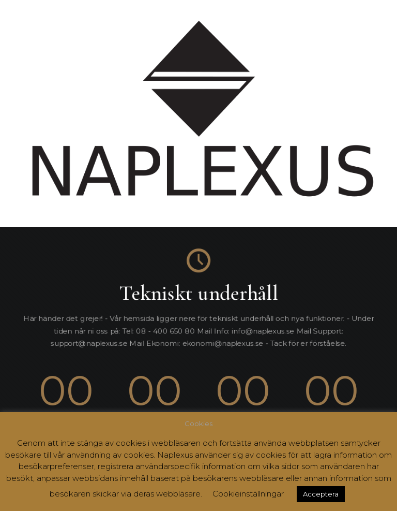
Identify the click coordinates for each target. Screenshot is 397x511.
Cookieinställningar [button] (248, 494)
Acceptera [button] (321, 494)
